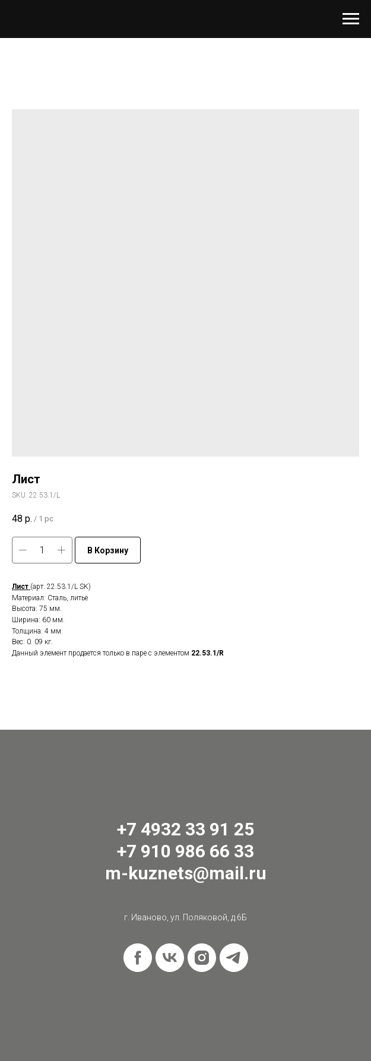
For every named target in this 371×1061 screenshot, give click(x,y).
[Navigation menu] (351, 19)
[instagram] (202, 957)
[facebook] (137, 957)
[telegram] (234, 957)
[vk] (170, 957)
